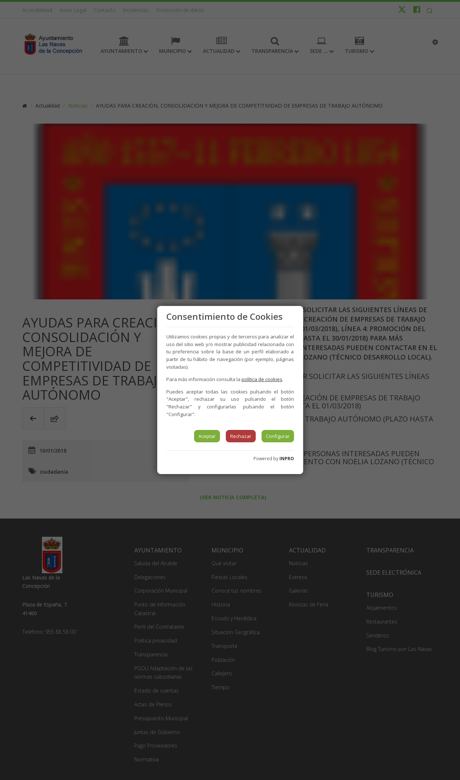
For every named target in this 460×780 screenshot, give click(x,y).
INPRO (286, 458)
